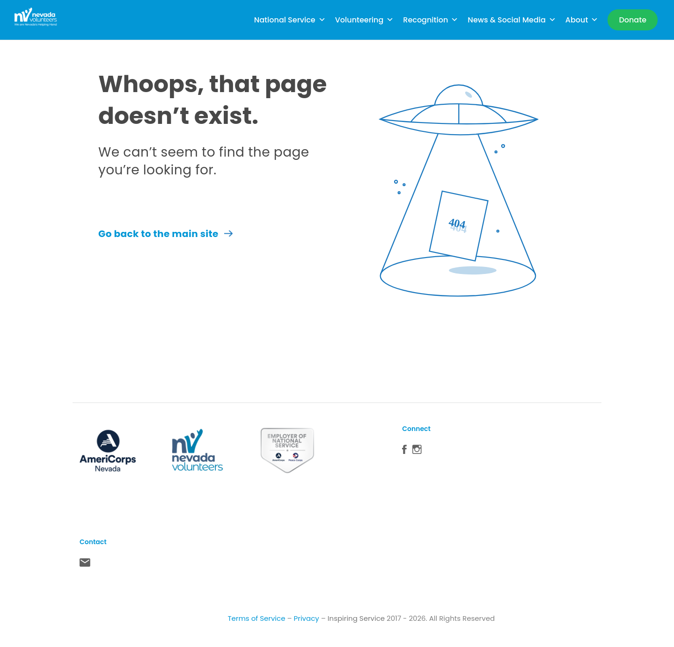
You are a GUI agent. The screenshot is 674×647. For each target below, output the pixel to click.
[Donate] (632, 20)
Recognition (430, 19)
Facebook (404, 451)
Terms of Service (256, 618)
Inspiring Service (356, 618)
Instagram (417, 451)
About (582, 19)
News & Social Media (512, 19)
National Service (290, 19)
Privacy (306, 618)
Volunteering (364, 19)
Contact (85, 564)
